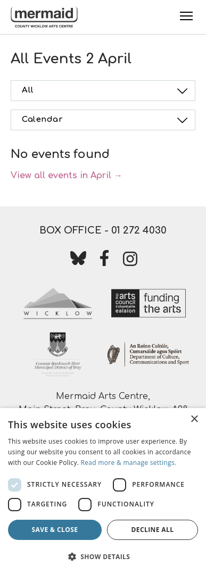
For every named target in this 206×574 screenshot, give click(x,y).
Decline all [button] (152, 529)
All (106, 91)
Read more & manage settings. (129, 462)
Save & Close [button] (55, 529)
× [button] (194, 419)
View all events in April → (66, 175)
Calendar (106, 120)
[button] (103, 556)
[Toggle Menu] (186, 16)
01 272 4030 (139, 230)
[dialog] (103, 491)
